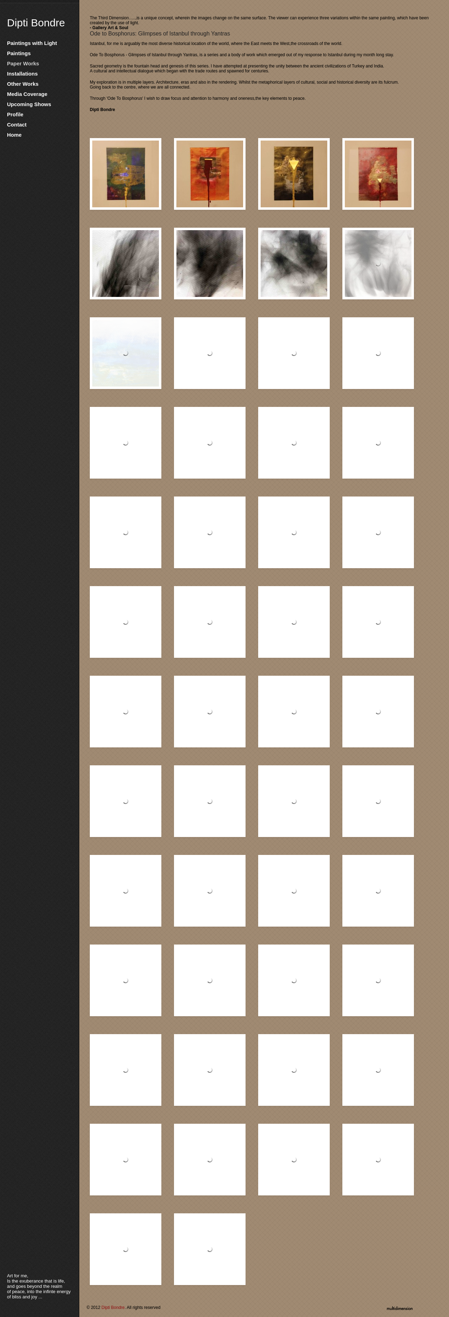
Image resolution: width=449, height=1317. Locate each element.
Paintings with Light (32, 43)
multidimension (400, 1307)
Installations (22, 74)
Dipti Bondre (36, 22)
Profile (15, 114)
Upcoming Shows (29, 104)
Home (14, 135)
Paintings (19, 53)
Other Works (23, 84)
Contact (17, 125)
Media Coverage (27, 94)
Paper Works (23, 63)
